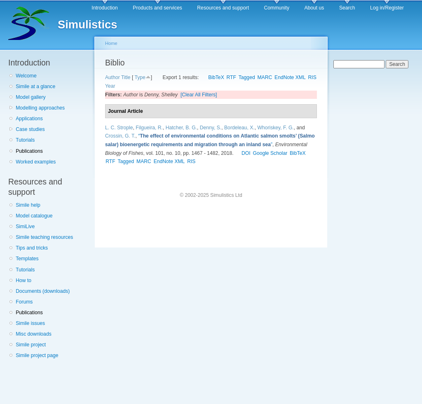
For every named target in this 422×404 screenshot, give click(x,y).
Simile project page (37, 355)
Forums (24, 302)
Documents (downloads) (43, 291)
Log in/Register (387, 8)
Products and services (157, 8)
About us (314, 8)
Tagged (247, 77)
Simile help (28, 205)
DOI (246, 153)
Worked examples (36, 162)
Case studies (30, 129)
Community (276, 8)
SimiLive (25, 226)
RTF (231, 77)
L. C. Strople (119, 128)
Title (126, 77)
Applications (29, 118)
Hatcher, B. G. (181, 128)
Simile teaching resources (44, 237)
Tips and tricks (32, 248)
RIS (312, 77)
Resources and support (223, 8)
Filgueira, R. (149, 128)
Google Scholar (270, 153)
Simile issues (30, 323)
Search (347, 8)
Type (139, 77)
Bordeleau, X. (239, 128)
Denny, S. (210, 128)
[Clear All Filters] (199, 95)
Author (112, 77)
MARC (264, 77)
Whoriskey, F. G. (275, 128)
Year (110, 86)
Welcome (26, 76)
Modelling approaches (40, 108)
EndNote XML (290, 77)
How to (23, 280)
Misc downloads (33, 334)
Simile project (31, 345)
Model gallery (30, 97)
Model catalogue (34, 216)
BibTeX (216, 77)
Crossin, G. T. (120, 136)
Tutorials (25, 140)
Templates (27, 259)
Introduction (104, 8)
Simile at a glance (35, 86)
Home (111, 43)
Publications (29, 151)
